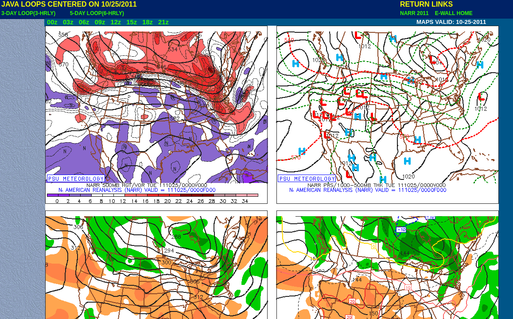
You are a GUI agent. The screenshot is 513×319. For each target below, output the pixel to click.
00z (52, 22)
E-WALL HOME (452, 13)
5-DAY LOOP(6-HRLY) (97, 13)
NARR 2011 (415, 13)
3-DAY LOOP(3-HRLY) (28, 13)
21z (163, 22)
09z (100, 22)
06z (84, 22)
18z (147, 22)
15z (131, 22)
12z (116, 22)
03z (68, 22)
